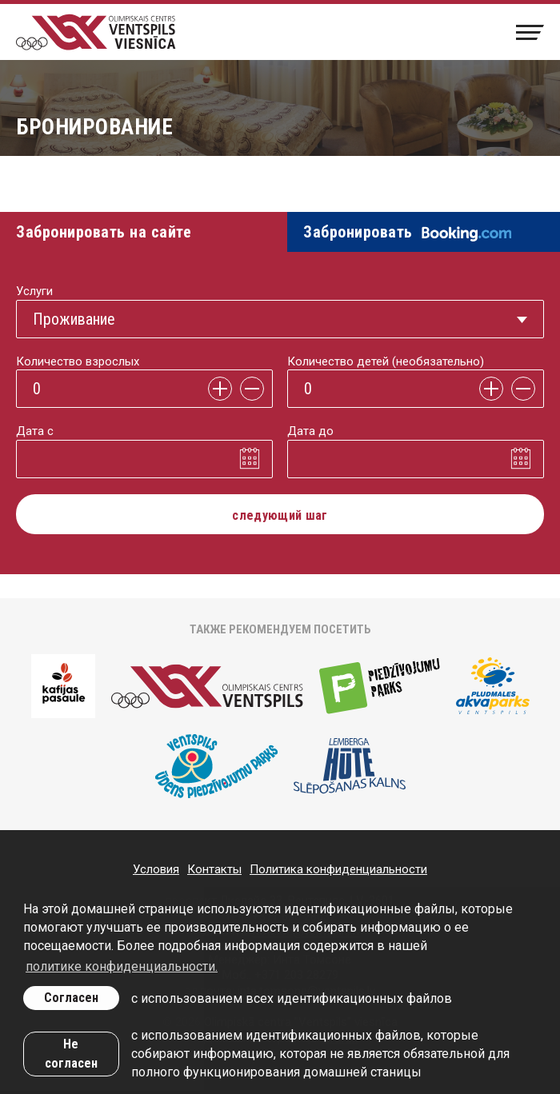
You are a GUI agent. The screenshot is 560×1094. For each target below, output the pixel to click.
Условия (156, 869)
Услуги (34, 291)
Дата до (310, 431)
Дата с (35, 431)
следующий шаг (280, 515)
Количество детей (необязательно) (385, 361)
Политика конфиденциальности (338, 869)
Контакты (214, 869)
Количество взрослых (77, 361)
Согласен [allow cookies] (71, 997)
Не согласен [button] (71, 1053)
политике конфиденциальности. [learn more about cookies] (122, 966)
